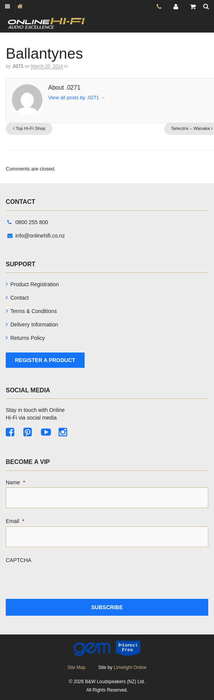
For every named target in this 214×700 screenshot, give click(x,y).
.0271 (17, 66)
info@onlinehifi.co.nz (36, 236)
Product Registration (34, 284)
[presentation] (64, 580)
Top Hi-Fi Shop (29, 128)
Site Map (76, 667)
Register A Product (45, 360)
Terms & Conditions (33, 311)
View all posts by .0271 (76, 97)
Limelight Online (130, 667)
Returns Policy (27, 338)
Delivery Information (34, 324)
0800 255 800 (27, 222)
